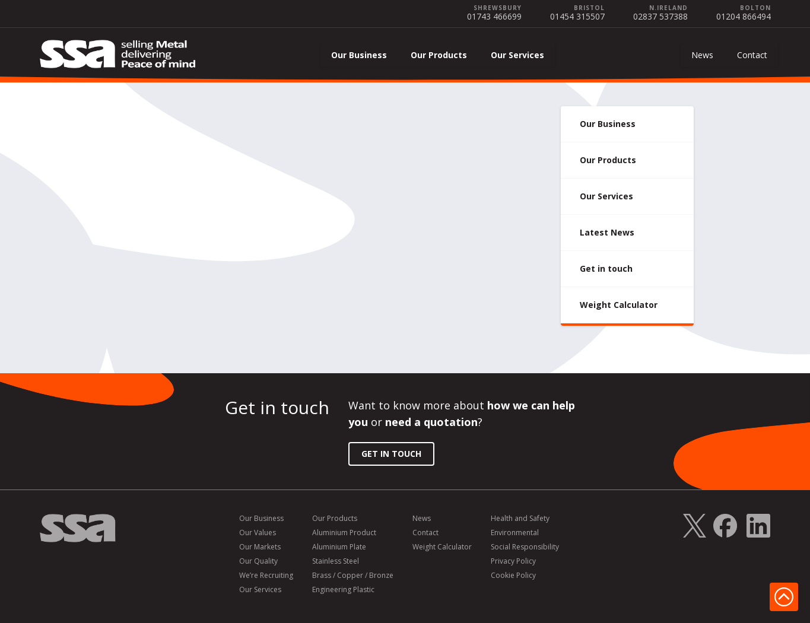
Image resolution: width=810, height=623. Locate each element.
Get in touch (606, 268)
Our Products (439, 55)
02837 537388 (660, 16)
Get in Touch (391, 453)
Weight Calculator (618, 304)
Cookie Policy (513, 575)
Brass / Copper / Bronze (352, 575)
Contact (752, 55)
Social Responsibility (525, 547)
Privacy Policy (513, 561)
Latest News (607, 232)
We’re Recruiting (266, 575)
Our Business (359, 55)
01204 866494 (743, 16)
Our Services (517, 55)
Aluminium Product (344, 533)
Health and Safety (520, 518)
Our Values (257, 533)
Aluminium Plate (339, 547)
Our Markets (260, 547)
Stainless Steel (335, 561)
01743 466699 (494, 16)
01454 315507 (577, 16)
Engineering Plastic (343, 590)
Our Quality (258, 561)
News (702, 55)
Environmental (515, 533)
